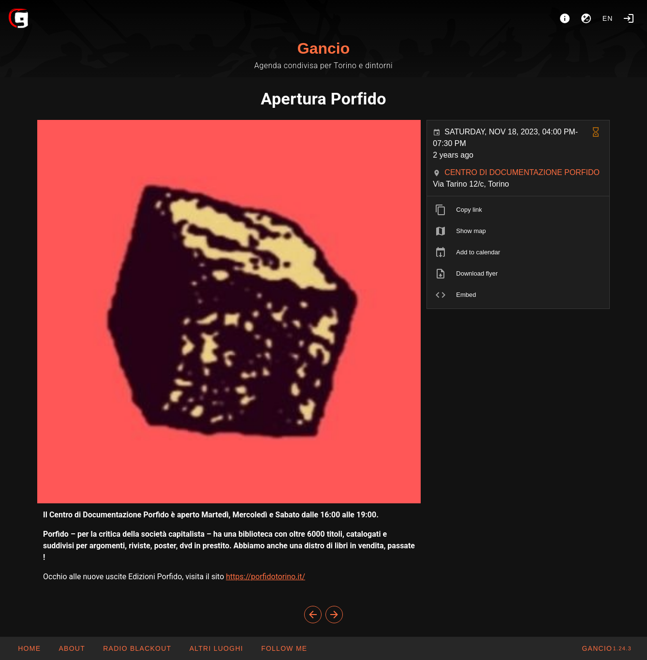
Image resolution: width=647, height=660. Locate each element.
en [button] (608, 18)
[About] (564, 18)
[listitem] (518, 210)
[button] (215, 648)
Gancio (323, 48)
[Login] (628, 18)
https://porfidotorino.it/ (265, 576)
